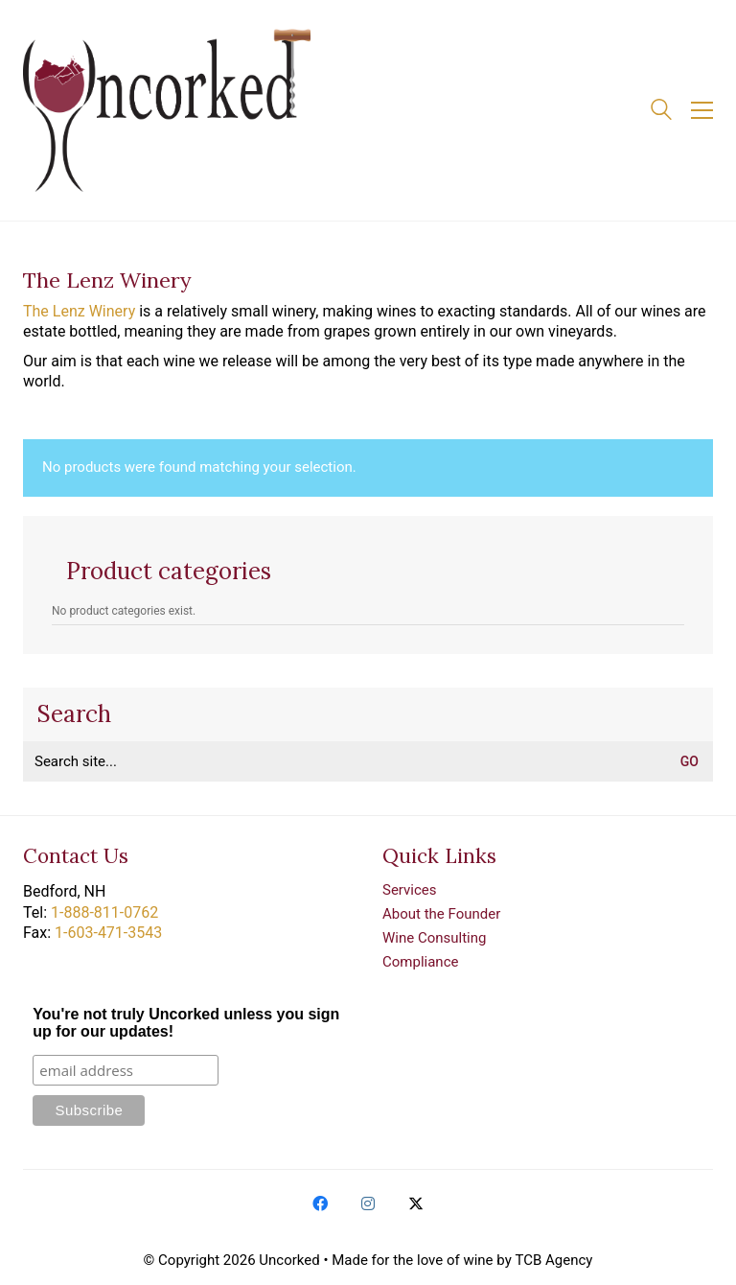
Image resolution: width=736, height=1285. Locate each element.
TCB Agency (553, 1260)
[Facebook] (320, 1203)
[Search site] (661, 112)
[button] (702, 110)
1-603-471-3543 (108, 932)
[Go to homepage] (166, 110)
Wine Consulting (434, 937)
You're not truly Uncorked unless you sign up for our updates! (186, 1023)
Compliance (420, 961)
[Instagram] (368, 1203)
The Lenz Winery (79, 311)
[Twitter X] (416, 1203)
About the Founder (441, 914)
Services (409, 890)
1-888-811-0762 (104, 912)
